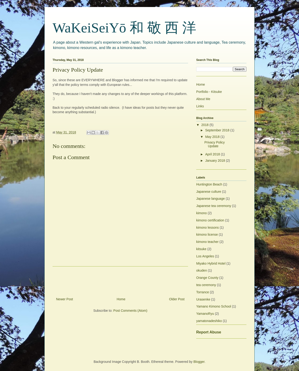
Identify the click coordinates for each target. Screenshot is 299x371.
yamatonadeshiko (209, 321)
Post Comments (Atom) (130, 310)
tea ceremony (206, 285)
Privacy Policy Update (214, 144)
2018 (205, 125)
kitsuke (201, 249)
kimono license (207, 234)
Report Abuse (208, 332)
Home (121, 299)
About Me (203, 99)
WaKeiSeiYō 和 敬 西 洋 (124, 27)
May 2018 (212, 137)
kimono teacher (207, 242)
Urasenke (203, 299)
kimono (201, 213)
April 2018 (213, 154)
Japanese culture (208, 191)
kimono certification (210, 220)
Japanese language (210, 198)
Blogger (198, 362)
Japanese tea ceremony (213, 206)
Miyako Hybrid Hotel (210, 263)
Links (200, 106)
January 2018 (215, 160)
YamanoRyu (205, 313)
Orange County (207, 278)
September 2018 (217, 130)
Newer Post (64, 299)
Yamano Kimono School (213, 306)
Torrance (202, 292)
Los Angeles (205, 256)
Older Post (177, 299)
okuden (201, 270)
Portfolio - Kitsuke (209, 92)
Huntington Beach (209, 184)
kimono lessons (207, 227)
